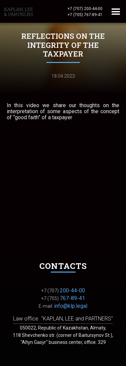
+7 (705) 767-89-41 (85, 14)
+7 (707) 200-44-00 (85, 8)
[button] (116, 11)
